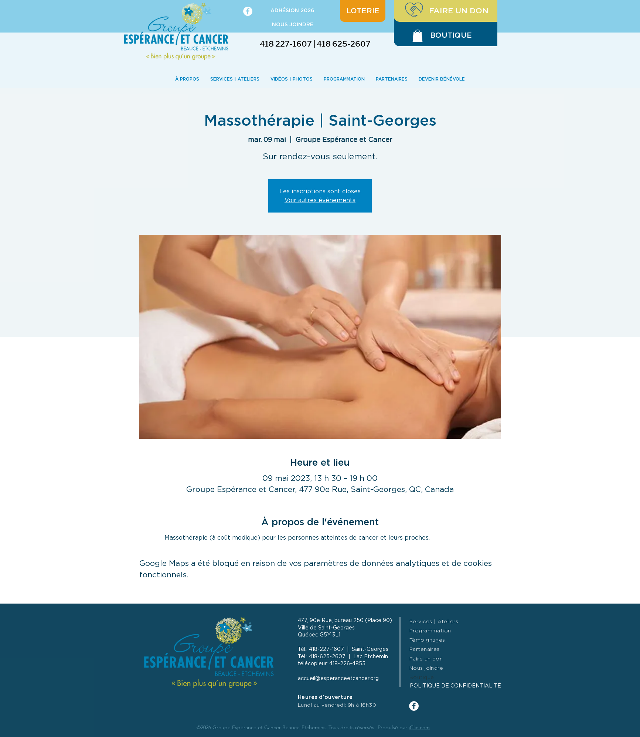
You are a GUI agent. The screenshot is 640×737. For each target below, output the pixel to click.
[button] (417, 36)
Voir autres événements (320, 200)
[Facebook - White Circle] (247, 11)
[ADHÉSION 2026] (292, 11)
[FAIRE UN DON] (445, 11)
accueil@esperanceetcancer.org (338, 678)
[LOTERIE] (362, 11)
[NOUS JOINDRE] (292, 25)
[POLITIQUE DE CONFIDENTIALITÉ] (466, 686)
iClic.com (419, 727)
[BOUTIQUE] (451, 35)
